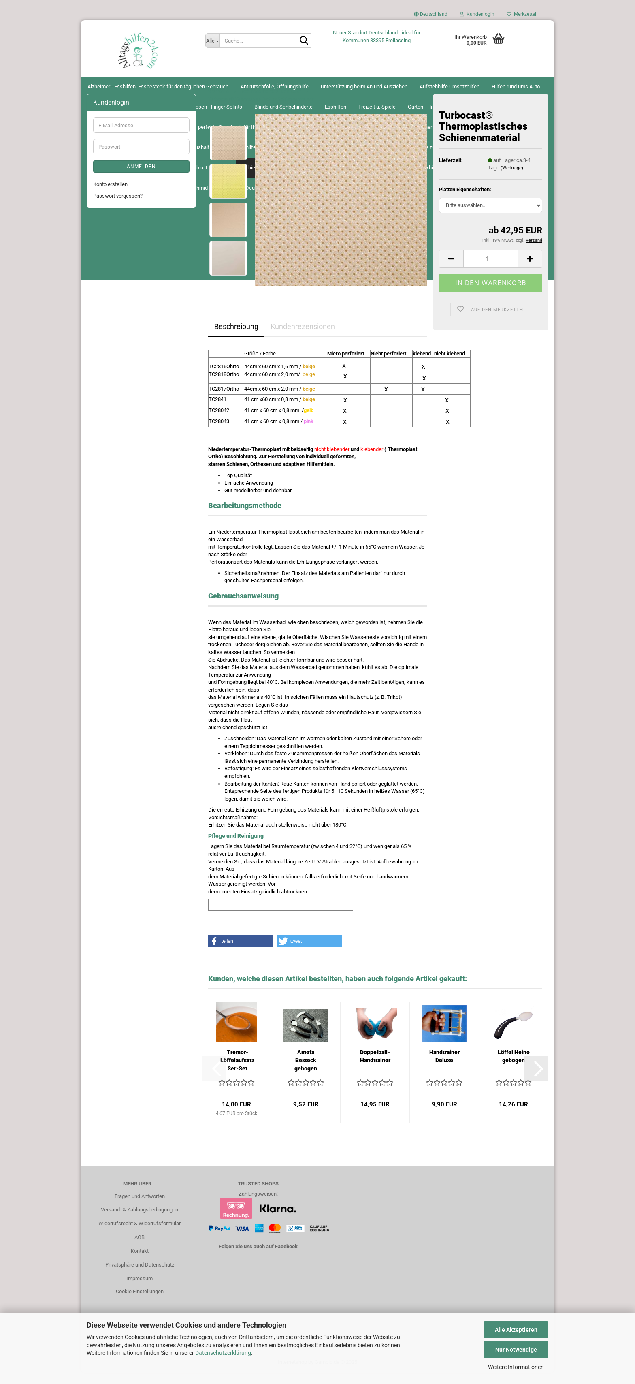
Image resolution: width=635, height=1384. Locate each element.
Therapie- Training (114, 632)
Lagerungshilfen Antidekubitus (128, 472)
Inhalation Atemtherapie (120, 392)
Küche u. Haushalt (114, 456)
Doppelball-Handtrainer (375, 1067)
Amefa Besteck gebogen (305, 1071)
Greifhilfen (105, 313)
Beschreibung (236, 337)
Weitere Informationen (516, 1367)
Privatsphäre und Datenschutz (139, 1276)
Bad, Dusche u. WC (115, 193)
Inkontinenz (106, 424)
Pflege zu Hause (111, 520)
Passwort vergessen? (118, 798)
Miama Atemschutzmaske (123, 664)
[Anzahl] (490, 270)
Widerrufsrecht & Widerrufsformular (139, 1235)
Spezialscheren (110, 616)
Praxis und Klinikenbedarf (122, 536)
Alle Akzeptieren (516, 1329)
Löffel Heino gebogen (514, 1067)
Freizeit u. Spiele (111, 264)
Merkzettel (521, 14)
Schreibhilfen (108, 568)
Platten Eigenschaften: (465, 201)
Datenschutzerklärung (223, 1353)
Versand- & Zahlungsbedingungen (139, 1221)
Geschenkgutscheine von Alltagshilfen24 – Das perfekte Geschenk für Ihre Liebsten (140, 335)
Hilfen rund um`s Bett (117, 360)
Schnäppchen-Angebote (120, 680)
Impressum (139, 1289)
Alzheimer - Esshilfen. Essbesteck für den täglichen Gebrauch (136, 109)
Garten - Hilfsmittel (114, 281)
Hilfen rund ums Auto (117, 177)
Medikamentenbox (114, 488)
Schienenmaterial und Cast (124, 600)
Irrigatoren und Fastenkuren (124, 408)
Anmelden (141, 769)
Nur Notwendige (516, 1349)
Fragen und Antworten (140, 1207)
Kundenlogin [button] (477, 14)
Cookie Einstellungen (140, 1302)
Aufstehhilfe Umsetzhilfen (123, 161)
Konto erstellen (110, 787)
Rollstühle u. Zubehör (117, 552)
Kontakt (140, 1262)
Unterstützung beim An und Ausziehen (136, 145)
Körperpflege (107, 440)
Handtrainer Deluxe (444, 1067)
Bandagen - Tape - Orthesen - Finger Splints (134, 213)
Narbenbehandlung (114, 504)
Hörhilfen (103, 376)
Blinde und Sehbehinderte (122, 232)
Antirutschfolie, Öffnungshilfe (127, 129)
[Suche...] (212, 40)
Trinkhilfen (105, 648)
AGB (139, 1248)
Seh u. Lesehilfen (113, 584)
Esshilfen (104, 249)
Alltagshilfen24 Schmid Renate (318, 86)
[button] (431, 16)
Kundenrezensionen (303, 337)
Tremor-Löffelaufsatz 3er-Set (237, 1071)
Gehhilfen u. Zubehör (117, 296)
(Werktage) (512, 179)
